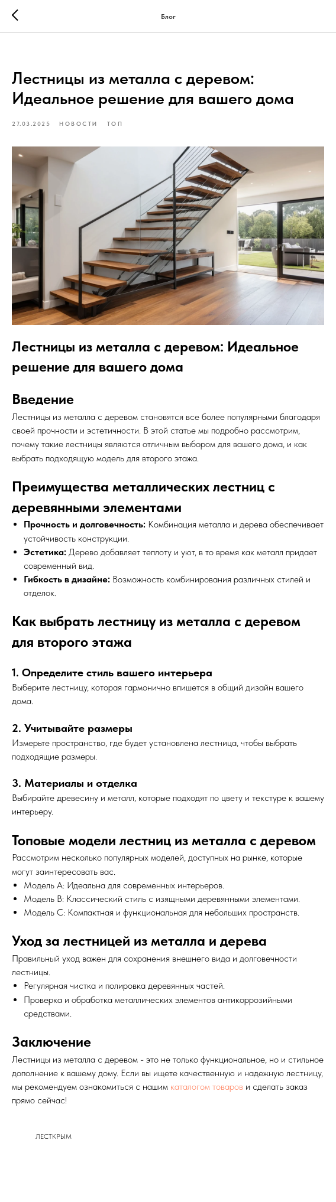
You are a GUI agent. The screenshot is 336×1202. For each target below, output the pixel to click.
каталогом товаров (206, 1086)
